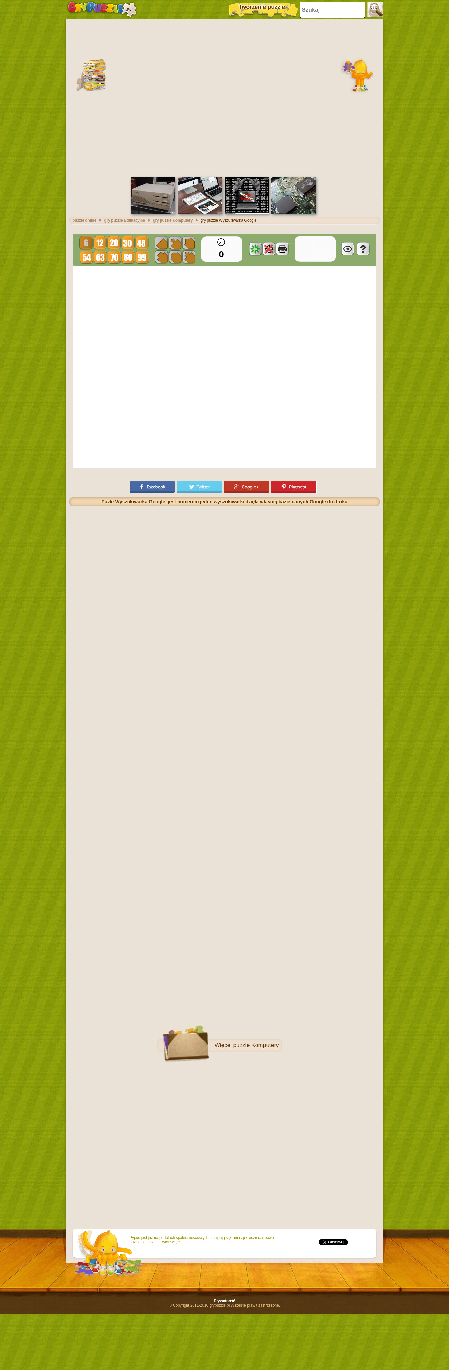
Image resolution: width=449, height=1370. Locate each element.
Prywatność (224, 1301)
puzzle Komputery (256, 1045)
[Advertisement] (140, 97)
